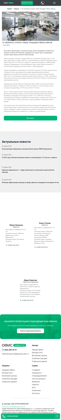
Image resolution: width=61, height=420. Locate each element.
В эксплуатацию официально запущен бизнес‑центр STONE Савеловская (27, 149)
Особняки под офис (39, 358)
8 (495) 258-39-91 (12, 245)
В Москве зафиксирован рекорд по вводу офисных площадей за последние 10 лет (30, 182)
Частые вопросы (39, 379)
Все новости (30, 118)
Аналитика (36, 390)
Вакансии (36, 382)
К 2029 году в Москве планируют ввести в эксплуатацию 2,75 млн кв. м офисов (29, 157)
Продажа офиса (8, 370)
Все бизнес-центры (39, 355)
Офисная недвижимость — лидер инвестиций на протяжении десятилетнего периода (28, 171)
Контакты (36, 393)
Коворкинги (37, 373)
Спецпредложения (39, 376)
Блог (34, 387)
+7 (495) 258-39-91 (9, 350)
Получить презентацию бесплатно (30, 331)
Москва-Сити (37, 353)
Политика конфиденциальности (13, 407)
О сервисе (36, 370)
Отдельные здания (39, 361)
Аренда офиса (37, 350)
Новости (35, 385)
